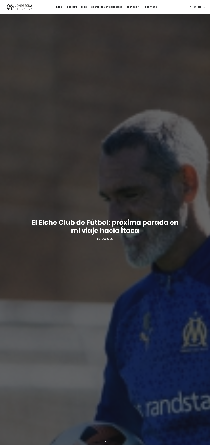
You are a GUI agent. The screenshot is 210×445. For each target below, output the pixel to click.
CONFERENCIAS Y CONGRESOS (105, 7)
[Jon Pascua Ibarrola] (17, 7)
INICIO (58, 7)
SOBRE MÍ (70, 7)
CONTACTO (149, 7)
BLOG (82, 7)
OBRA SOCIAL (132, 7)
